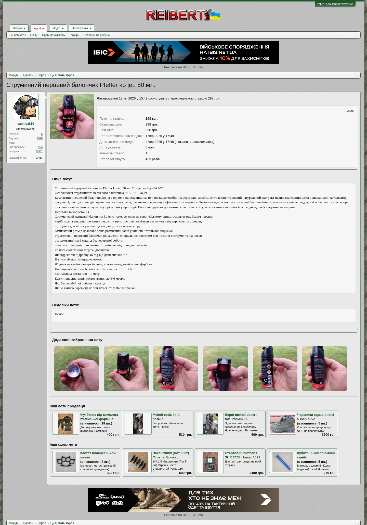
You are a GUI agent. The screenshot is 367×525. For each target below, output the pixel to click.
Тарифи (74, 34)
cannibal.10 (25, 124)
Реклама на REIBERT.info (183, 67)
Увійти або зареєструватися (335, 3)
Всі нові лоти (17, 34)
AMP (350, 111)
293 (40, 147)
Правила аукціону (53, 34)
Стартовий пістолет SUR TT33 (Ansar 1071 (242, 455)
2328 (40, 138)
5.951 (39, 151)
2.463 (39, 157)
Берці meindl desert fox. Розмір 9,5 (240, 417)
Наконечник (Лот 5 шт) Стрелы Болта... (171, 455)
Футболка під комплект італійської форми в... (99, 417)
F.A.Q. (34, 34)
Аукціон (39, 28)
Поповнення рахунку (96, 34)
